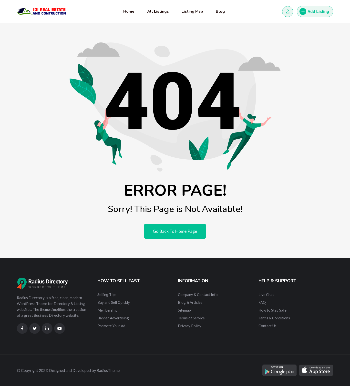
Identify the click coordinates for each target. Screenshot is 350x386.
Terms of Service (191, 318)
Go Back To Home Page (175, 231)
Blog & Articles (190, 302)
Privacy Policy (189, 326)
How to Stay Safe (272, 310)
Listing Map (192, 11)
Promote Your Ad (111, 326)
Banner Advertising (113, 318)
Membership (107, 310)
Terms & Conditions (274, 318)
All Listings (158, 11)
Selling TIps (106, 294)
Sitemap (184, 310)
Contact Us (267, 326)
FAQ (262, 302)
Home (128, 11)
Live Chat (266, 294)
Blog (220, 11)
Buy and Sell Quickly (113, 302)
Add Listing (314, 11)
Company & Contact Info (198, 294)
